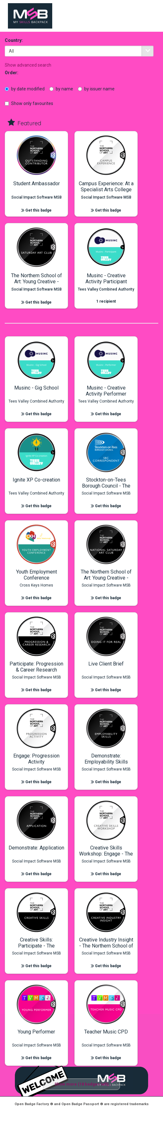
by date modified (25, 88)
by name (61, 88)
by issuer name (96, 88)
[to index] (30, 16)
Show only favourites (29, 103)
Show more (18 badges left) (81, 1084)
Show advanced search (28, 65)
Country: (14, 40)
